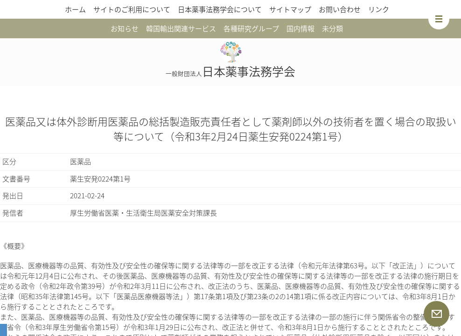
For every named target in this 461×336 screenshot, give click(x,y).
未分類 (332, 28)
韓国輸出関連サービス (181, 28)
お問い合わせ (340, 9)
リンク (378, 9)
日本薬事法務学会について (220, 9)
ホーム (75, 9)
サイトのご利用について (131, 9)
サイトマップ (290, 9)
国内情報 (300, 28)
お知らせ (125, 28)
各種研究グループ (251, 28)
